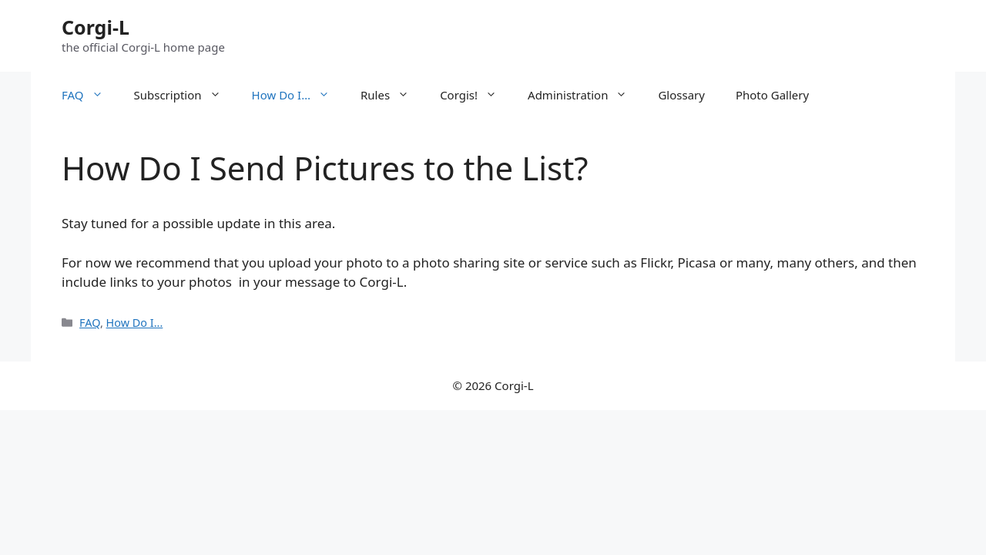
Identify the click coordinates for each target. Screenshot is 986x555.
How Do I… (298, 95)
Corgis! (476, 95)
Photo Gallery (772, 95)
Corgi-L (95, 27)
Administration (585, 95)
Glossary (681, 95)
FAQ (90, 95)
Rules (392, 95)
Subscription (185, 95)
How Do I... (134, 322)
